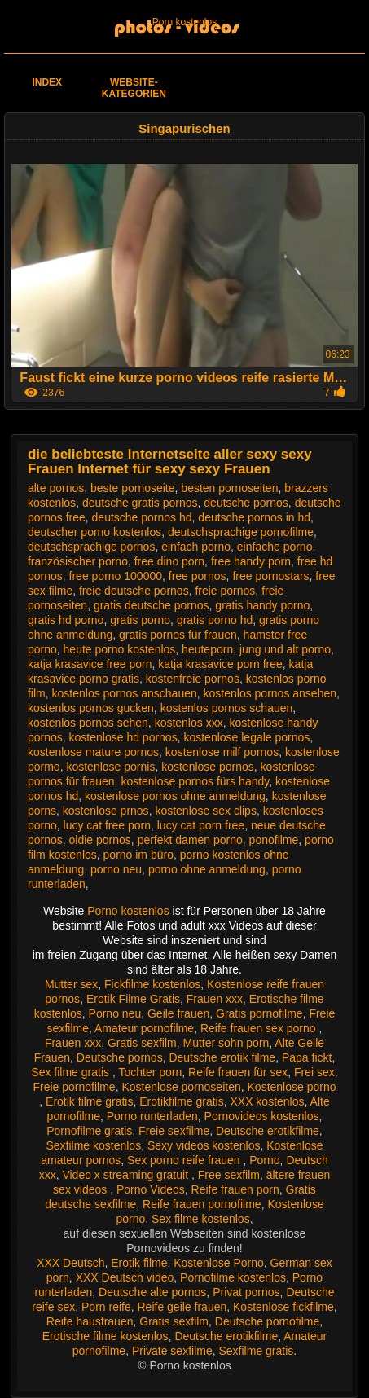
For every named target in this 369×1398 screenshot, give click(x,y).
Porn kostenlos (184, 22)
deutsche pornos (246, 502)
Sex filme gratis (71, 1072)
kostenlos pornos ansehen (270, 693)
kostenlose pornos (207, 766)
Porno (264, 1160)
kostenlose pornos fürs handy (195, 781)
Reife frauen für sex (238, 1072)
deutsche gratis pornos (140, 502)
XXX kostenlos (267, 1101)
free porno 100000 (115, 575)
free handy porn (251, 561)
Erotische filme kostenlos (105, 1336)
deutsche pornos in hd (254, 517)
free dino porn (169, 561)
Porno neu (115, 1013)
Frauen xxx (215, 998)
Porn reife (106, 1306)
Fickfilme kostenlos (152, 984)
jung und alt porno (285, 649)
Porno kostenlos (129, 910)
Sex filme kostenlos (201, 1218)
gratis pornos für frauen (178, 634)
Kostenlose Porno (219, 1262)
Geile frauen (178, 1013)
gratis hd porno (65, 619)
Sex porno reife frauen (185, 1160)
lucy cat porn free (200, 825)
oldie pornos (100, 839)
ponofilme (274, 839)
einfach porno (196, 546)
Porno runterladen (152, 1116)
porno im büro (138, 854)
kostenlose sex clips (206, 810)
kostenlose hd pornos (123, 737)
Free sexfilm (229, 1174)
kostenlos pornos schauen (226, 707)
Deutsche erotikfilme (267, 1130)
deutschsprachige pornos (91, 546)
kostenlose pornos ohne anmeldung (175, 795)
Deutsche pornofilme (267, 1321)
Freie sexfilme (173, 1130)
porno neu (116, 869)
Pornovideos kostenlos (261, 1116)
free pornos (197, 575)
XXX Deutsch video (125, 1277)
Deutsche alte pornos (152, 1292)
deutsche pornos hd (142, 517)
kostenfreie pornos (192, 678)
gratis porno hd (215, 619)
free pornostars (270, 575)
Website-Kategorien (134, 88)
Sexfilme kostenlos (93, 1145)
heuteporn (207, 649)
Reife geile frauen (182, 1306)
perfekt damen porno (190, 839)
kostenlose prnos (106, 810)
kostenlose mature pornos (93, 751)
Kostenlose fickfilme (283, 1306)
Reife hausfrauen (90, 1321)
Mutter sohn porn (226, 1042)
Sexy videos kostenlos (204, 1145)
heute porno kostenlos (120, 649)
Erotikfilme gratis (181, 1101)
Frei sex (314, 1072)
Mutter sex (71, 984)
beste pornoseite (132, 488)
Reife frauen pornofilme (202, 1204)
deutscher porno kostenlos (94, 532)
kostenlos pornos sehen (88, 722)
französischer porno (78, 561)
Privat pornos (246, 1292)
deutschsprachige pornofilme (241, 532)
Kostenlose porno (292, 1086)
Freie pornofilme (74, 1086)
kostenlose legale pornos (246, 737)
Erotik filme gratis (89, 1101)
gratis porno (140, 619)
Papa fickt (307, 1057)
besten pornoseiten (229, 488)
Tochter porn (150, 1072)
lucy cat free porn (107, 825)
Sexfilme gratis (256, 1350)
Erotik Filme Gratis (133, 998)
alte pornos (56, 488)
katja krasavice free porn (90, 663)
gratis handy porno (262, 605)
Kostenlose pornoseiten (180, 1086)
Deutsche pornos (120, 1057)
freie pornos (225, 590)
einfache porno (275, 546)
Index (47, 82)
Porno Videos (150, 1189)
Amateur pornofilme (144, 1028)
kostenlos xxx (189, 722)
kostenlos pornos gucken (91, 707)
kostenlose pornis (110, 766)
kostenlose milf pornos (222, 751)
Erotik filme (139, 1262)
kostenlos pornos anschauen (124, 693)
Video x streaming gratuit (126, 1174)
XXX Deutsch (70, 1262)
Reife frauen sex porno (259, 1028)
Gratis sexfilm (142, 1042)
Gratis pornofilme (259, 1013)
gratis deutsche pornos (151, 605)
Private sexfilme (172, 1350)
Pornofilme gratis (89, 1130)
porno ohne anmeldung (207, 869)
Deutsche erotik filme (222, 1057)
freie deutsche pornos (134, 590)
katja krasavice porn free (220, 663)
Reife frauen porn (235, 1189)
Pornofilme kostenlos (233, 1277)
